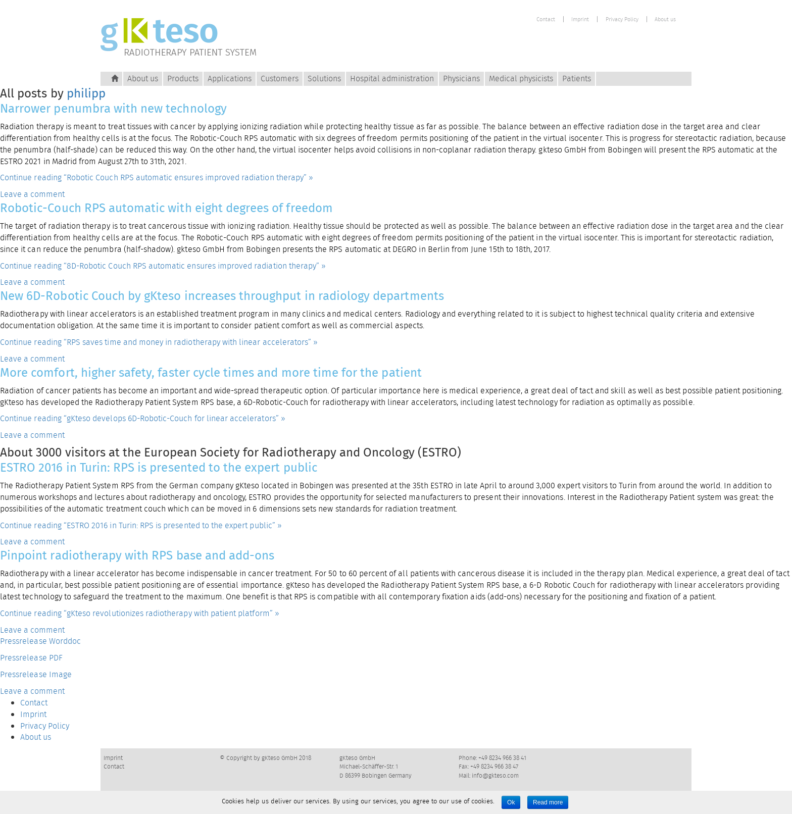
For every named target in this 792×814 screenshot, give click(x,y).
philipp (86, 93)
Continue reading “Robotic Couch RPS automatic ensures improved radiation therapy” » (156, 177)
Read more (548, 802)
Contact (545, 19)
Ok (511, 802)
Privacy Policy (622, 19)
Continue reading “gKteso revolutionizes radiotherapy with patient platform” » (139, 613)
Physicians (461, 78)
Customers (280, 78)
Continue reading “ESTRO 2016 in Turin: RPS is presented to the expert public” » (141, 525)
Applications (230, 78)
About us (665, 19)
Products (183, 78)
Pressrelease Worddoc (40, 641)
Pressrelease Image (36, 674)
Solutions (324, 78)
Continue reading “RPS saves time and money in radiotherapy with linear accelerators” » (159, 342)
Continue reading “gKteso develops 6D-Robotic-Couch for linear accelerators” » (142, 418)
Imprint (580, 19)
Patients (576, 78)
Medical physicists (521, 78)
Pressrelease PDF (31, 658)
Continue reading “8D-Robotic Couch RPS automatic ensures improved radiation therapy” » (163, 266)
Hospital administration (392, 78)
